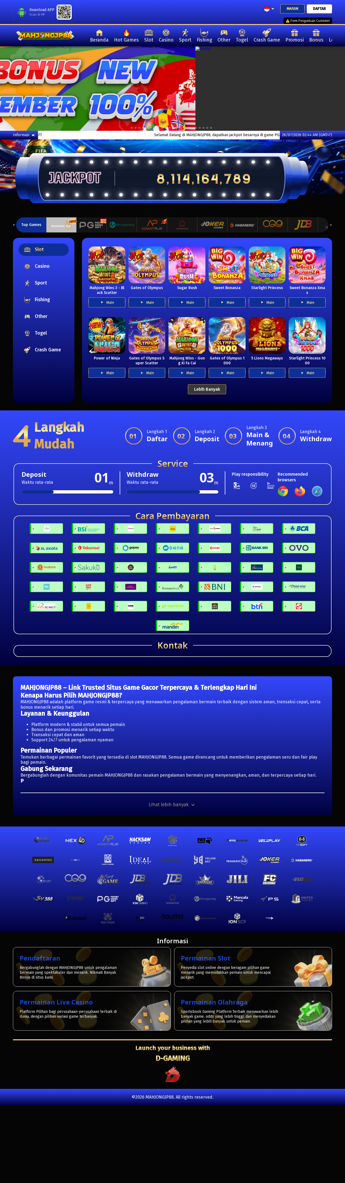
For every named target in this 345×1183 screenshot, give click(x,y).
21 (211, 128)
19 (203, 128)
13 (181, 128)
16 (192, 128)
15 (188, 128)
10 (169, 128)
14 (184, 128)
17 (196, 128)
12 (177, 128)
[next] (327, 88)
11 (173, 128)
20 (207, 128)
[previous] (17, 88)
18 (200, 128)
